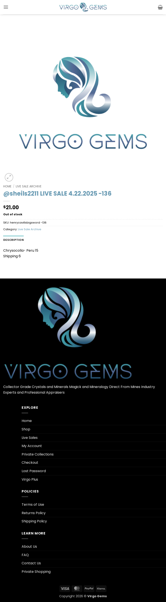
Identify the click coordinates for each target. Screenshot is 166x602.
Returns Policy (34, 512)
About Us (29, 546)
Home (7, 186)
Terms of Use (33, 504)
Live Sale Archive (29, 186)
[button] (5, 7)
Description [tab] (13, 240)
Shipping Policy (34, 521)
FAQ (25, 554)
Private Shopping (36, 571)
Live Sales (30, 437)
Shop (26, 429)
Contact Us (31, 563)
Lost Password (34, 470)
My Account (32, 445)
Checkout (30, 462)
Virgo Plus (30, 479)
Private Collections (38, 454)
